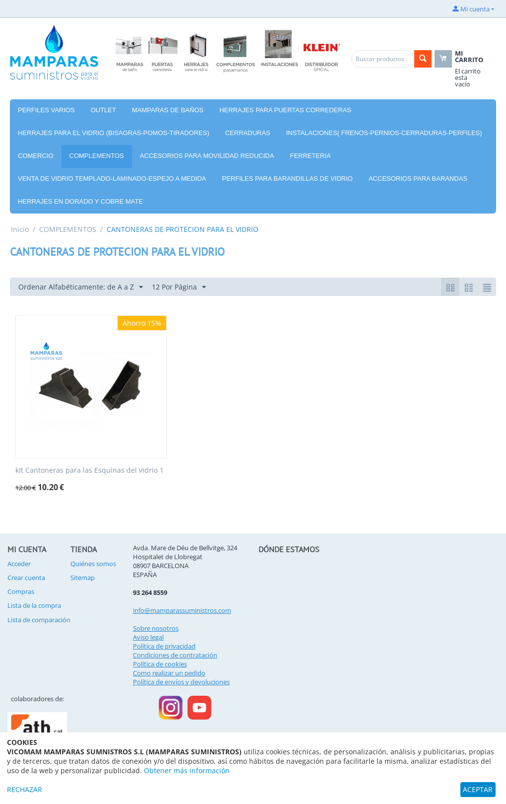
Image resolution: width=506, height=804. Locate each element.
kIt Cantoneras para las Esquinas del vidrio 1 (89, 470)
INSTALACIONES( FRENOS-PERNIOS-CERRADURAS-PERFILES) (384, 133)
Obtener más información (187, 770)
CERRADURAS (247, 133)
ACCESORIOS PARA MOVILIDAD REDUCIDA (207, 155)
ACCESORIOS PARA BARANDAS (418, 178)
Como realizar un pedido (169, 672)
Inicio (20, 229)
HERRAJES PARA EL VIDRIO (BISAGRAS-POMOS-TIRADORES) (113, 133)
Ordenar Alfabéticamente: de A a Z (80, 287)
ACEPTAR (478, 789)
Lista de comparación (38, 619)
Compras (20, 591)
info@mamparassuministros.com (182, 610)
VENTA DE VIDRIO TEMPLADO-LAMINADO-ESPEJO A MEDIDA (112, 178)
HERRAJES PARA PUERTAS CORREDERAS (285, 110)
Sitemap (82, 577)
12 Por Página (179, 287)
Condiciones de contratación (175, 655)
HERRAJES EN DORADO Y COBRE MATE (80, 201)
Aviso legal (148, 637)
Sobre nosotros (156, 628)
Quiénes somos (93, 563)
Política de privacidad (164, 646)
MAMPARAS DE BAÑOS (167, 110)
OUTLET (103, 110)
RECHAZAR (24, 789)
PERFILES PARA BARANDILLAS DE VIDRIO (287, 178)
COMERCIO (36, 155)
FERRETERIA (310, 155)
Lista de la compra (34, 605)
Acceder (19, 563)
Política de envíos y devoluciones (181, 681)
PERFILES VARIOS (46, 110)
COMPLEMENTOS (96, 155)
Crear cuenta (26, 577)
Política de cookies (160, 663)
